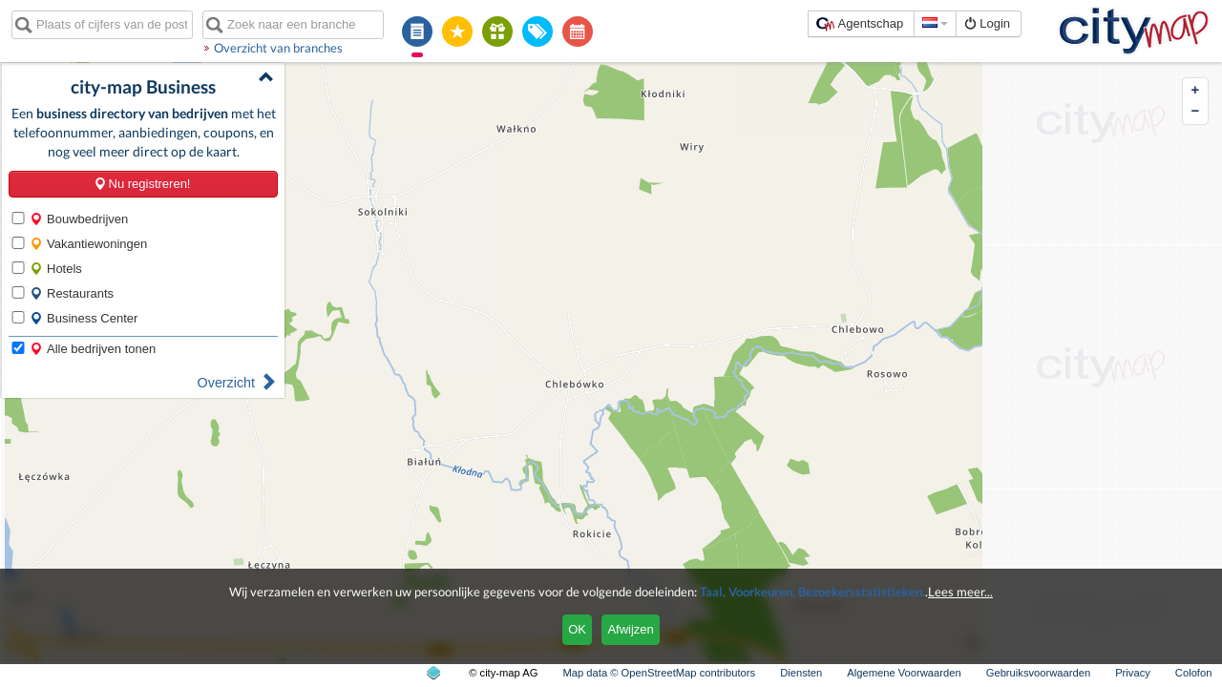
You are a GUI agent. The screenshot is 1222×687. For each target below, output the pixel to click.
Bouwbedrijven (79, 219)
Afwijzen (630, 629)
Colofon (1193, 672)
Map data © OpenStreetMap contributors (658, 672)
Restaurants (72, 293)
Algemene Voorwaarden (903, 672)
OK (577, 629)
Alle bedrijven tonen (93, 349)
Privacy (1132, 672)
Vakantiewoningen (88, 244)
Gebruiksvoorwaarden (1038, 672)
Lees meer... (960, 591)
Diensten (801, 672)
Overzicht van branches (278, 47)
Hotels (56, 268)
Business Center (83, 318)
